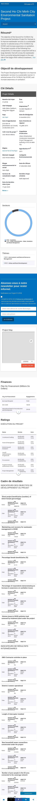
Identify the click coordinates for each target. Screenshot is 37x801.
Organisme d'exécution (23, 132)
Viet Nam (5, 117)
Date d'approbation (9, 121)
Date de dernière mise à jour (8, 183)
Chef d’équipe (7, 106)
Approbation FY (25, 148)
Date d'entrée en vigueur (25, 122)
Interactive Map (28, 365)
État (20, 99)
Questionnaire (28, 793)
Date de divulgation (26, 114)
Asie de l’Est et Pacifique (9, 151)
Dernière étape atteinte (24, 175)
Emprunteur (24, 106)
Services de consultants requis (8, 175)
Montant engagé (8, 155)
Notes (4, 190)
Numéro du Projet (8, 99)
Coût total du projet (9, 131)
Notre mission (5, 4)
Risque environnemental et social (9, 165)
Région (4, 148)
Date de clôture (24, 163)
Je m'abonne (8, 319)
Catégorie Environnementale (25, 156)
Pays (4, 114)
